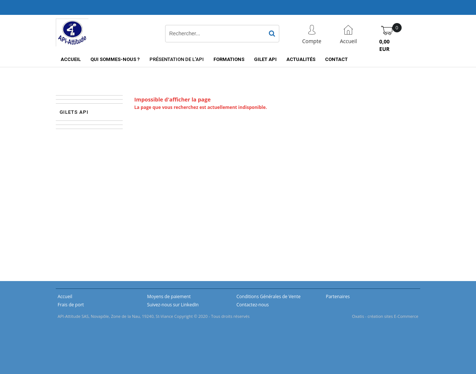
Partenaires (338, 296)
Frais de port (71, 305)
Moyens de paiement (168, 296)
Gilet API (265, 59)
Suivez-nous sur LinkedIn (173, 305)
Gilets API (74, 112)
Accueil (71, 59)
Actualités (300, 59)
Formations (228, 59)
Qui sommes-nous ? (115, 59)
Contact (336, 59)
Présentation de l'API (176, 59)
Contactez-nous (253, 305)
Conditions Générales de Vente (268, 296)
